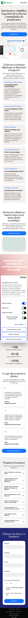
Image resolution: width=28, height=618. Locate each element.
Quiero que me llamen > (14, 450)
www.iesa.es (19, 611)
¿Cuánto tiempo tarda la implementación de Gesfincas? (14, 480)
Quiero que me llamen (14, 233)
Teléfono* (7, 571)
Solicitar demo (14, 34)
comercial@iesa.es (10, 611)
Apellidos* (7, 553)
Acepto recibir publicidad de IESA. (14, 594)
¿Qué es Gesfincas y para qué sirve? (14, 472)
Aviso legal (14, 617)
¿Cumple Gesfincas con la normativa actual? (14, 521)
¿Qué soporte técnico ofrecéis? (14, 514)
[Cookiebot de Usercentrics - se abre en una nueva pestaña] (20, 277)
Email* (6, 562)
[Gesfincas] (6, 2)
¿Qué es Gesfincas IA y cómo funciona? (14, 495)
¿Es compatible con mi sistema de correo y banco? (14, 508)
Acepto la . (14, 588)
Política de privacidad (14, 615)
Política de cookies (14, 614)
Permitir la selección (14, 334)
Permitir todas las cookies (14, 329)
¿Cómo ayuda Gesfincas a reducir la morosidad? (14, 501)
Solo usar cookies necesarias (14, 339)
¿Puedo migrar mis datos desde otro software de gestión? (14, 488)
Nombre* (7, 543)
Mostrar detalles (19, 324)
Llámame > (14, 601)
